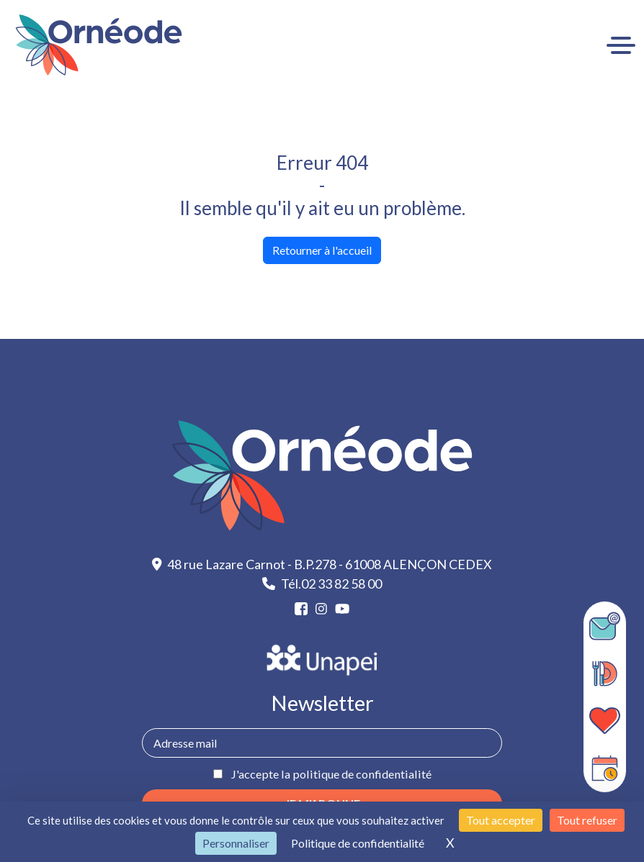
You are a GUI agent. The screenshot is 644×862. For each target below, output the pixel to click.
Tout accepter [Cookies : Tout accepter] (500, 820)
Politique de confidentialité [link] (357, 843)
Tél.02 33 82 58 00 (322, 583)
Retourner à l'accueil (322, 250)
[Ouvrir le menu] (621, 45)
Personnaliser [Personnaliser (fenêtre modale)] (235, 843)
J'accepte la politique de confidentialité (331, 774)
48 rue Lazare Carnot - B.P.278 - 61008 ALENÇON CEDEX (322, 564)
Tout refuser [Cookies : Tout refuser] (587, 820)
